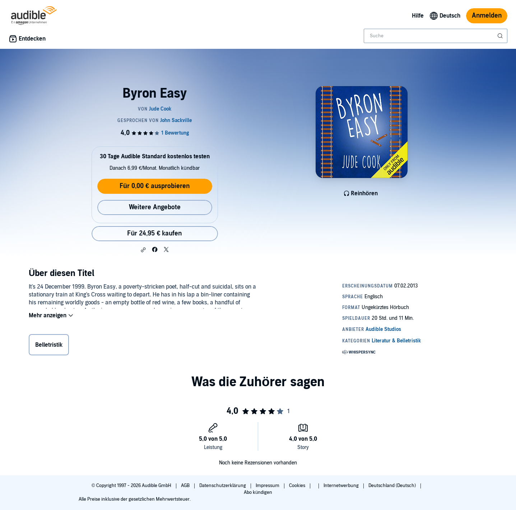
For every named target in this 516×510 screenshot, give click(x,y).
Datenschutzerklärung (223, 485)
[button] (143, 250)
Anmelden (487, 15)
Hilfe (418, 15)
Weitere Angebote (155, 207)
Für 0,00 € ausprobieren (155, 186)
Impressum (268, 485)
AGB (186, 485)
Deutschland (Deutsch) (392, 485)
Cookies (297, 485)
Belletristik (48, 346)
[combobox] (435, 36)
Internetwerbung (342, 485)
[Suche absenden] (500, 36)
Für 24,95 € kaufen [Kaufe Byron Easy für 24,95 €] (154, 233)
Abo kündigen (258, 492)
